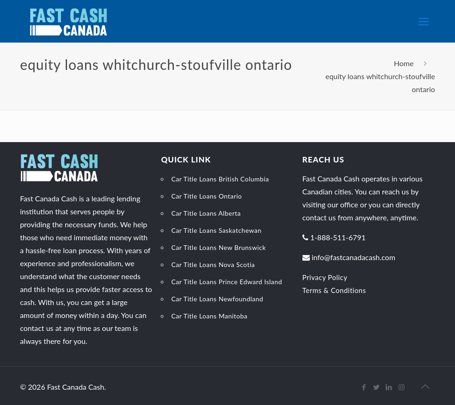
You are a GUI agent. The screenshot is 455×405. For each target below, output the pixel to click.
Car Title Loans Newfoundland (217, 299)
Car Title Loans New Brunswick (218, 247)
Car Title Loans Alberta (205, 213)
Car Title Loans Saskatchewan (216, 230)
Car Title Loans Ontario (206, 196)
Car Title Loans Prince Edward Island (226, 282)
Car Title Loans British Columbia (220, 179)
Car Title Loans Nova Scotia (213, 264)
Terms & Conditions (334, 290)
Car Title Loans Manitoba (209, 316)
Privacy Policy (324, 277)
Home (404, 63)
